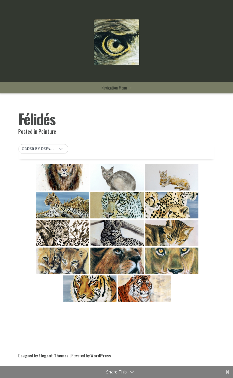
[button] (43, 149)
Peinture (47, 131)
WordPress (100, 355)
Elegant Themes (54, 355)
